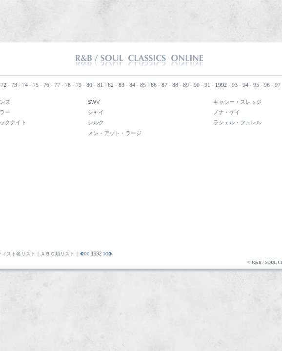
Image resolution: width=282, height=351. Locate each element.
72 (3, 84)
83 (121, 84)
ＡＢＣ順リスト (57, 253)
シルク (96, 122)
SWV (94, 102)
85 (143, 84)
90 (197, 84)
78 (68, 84)
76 (46, 84)
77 (57, 84)
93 (235, 84)
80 (89, 84)
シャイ (96, 112)
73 (14, 84)
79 (78, 84)
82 (111, 84)
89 (186, 84)
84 (132, 84)
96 (267, 84)
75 (36, 84)
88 (175, 84)
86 (154, 84)
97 (278, 84)
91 (207, 84)
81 (100, 84)
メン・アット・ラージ (114, 133)
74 (25, 84)
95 (256, 84)
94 (245, 84)
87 (164, 84)
